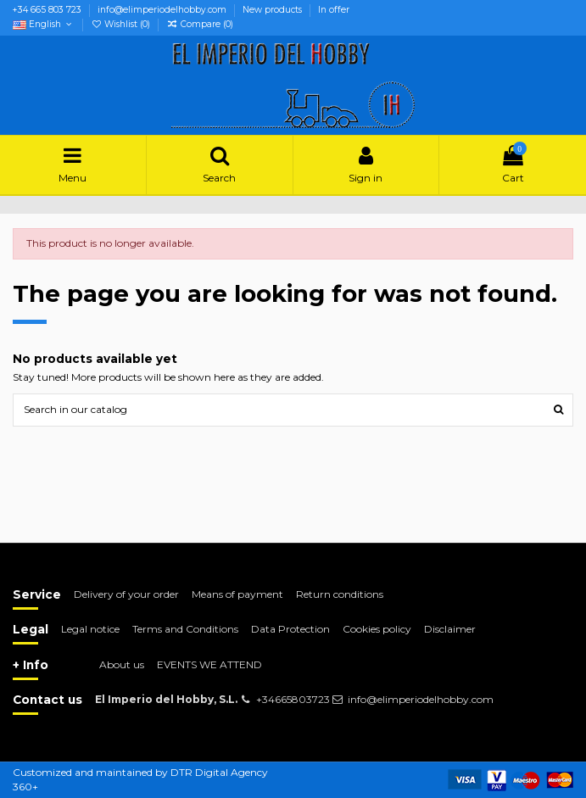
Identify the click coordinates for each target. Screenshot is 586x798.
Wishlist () (122, 24)
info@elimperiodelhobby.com (163, 9)
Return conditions (339, 594)
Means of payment (237, 594)
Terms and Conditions (185, 628)
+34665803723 (293, 699)
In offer (333, 9)
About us (121, 664)
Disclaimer (450, 628)
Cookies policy (377, 628)
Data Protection (290, 628)
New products (273, 9)
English (44, 24)
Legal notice (90, 628)
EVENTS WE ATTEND (209, 664)
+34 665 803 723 (48, 9)
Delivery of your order (126, 594)
